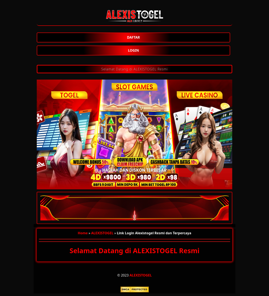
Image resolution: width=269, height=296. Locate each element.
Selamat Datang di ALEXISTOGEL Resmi (134, 69)
